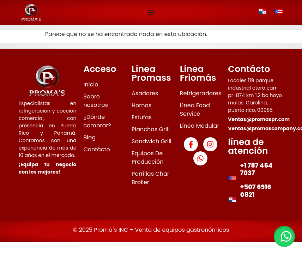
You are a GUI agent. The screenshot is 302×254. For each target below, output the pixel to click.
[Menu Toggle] (151, 12)
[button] (284, 236)
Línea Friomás (198, 73)
